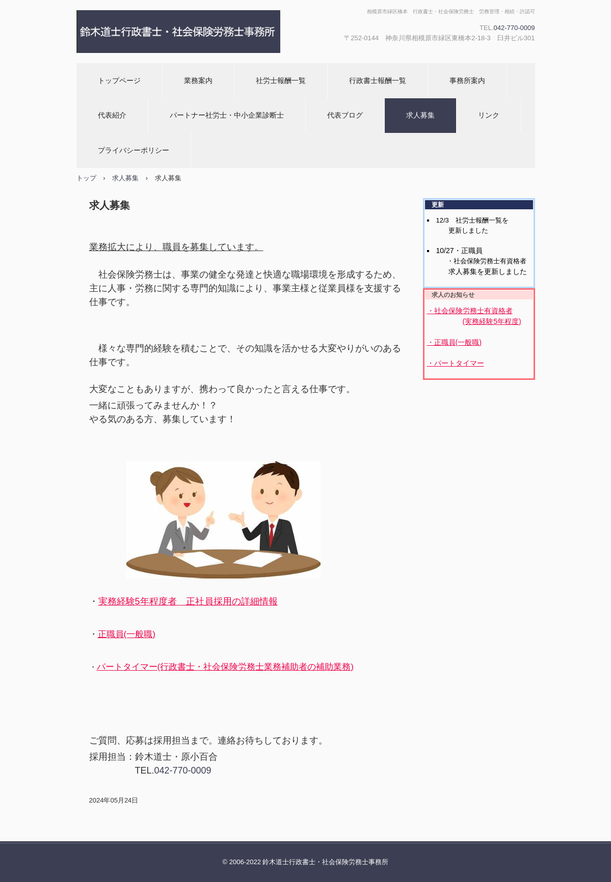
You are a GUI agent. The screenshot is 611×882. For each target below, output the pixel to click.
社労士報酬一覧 (281, 80)
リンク (488, 115)
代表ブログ (345, 115)
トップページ (119, 80)
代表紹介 (112, 115)
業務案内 (198, 80)
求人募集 (420, 115)
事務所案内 (467, 80)
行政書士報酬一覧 (377, 80)
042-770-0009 (514, 28)
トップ (86, 178)
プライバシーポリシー (133, 150)
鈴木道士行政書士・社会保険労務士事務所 (186, 31)
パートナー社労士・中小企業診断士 (227, 115)
